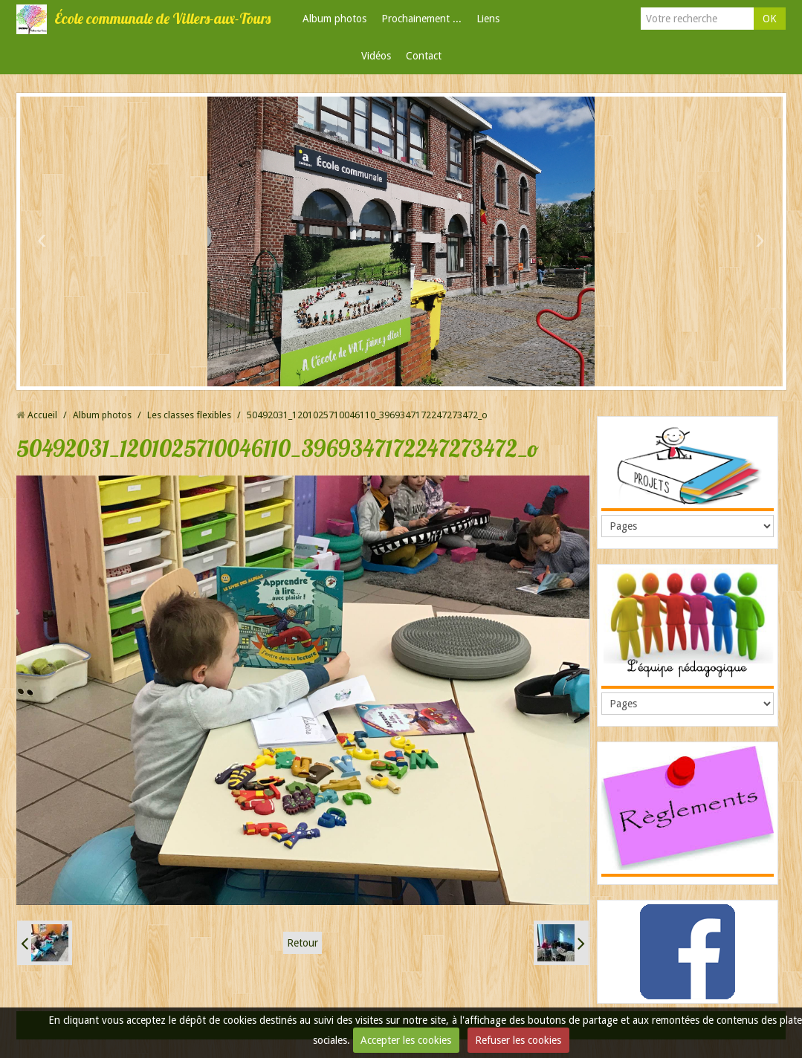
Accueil (42, 415)
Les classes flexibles (189, 415)
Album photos (334, 19)
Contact (424, 56)
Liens (487, 19)
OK (770, 19)
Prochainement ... (421, 19)
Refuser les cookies (518, 1040)
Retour (302, 943)
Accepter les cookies (405, 1040)
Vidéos (376, 56)
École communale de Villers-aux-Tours (162, 18)
